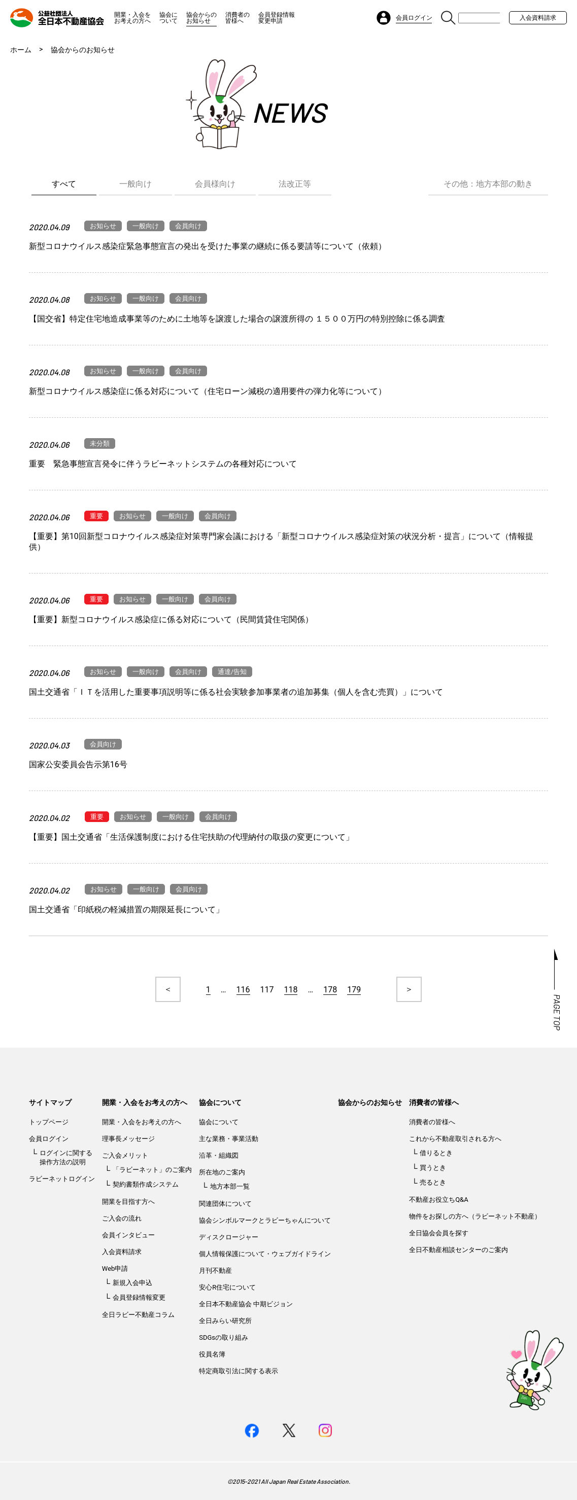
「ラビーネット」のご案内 (152, 1169)
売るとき (433, 1182)
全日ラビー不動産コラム (138, 1314)
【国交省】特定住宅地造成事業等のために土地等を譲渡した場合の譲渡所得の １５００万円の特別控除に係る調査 (237, 319)
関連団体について (225, 1203)
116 (243, 989)
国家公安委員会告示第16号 (78, 764)
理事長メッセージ (128, 1138)
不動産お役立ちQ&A (438, 1199)
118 (291, 989)
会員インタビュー (128, 1235)
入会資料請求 (538, 17)
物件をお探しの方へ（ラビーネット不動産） (475, 1216)
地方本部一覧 (230, 1186)
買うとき (433, 1167)
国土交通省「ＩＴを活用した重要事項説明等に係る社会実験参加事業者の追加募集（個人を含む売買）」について (236, 692)
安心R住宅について (227, 1287)
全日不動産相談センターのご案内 (458, 1250)
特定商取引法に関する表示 (238, 1371)
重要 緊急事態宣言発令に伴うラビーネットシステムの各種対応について (163, 464)
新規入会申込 (132, 1283)
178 (330, 989)
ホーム (20, 50)
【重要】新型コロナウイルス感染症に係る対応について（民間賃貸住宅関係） (171, 619)
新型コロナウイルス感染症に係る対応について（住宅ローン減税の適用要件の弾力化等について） (207, 391)
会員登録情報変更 (139, 1297)
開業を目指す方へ (128, 1201)
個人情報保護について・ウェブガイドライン (265, 1254)
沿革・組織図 (219, 1155)
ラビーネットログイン (62, 1179)
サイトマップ (50, 1102)
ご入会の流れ (122, 1218)
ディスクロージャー (228, 1237)
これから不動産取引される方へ (455, 1138)
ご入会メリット (125, 1155)
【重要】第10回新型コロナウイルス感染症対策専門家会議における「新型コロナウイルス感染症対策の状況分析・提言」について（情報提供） (281, 541)
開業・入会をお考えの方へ (132, 17)
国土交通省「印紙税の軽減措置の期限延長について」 (126, 909)
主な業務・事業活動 (228, 1138)
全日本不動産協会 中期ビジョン (246, 1304)
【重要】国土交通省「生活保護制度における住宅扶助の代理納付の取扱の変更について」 (191, 837)
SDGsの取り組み (223, 1337)
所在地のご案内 (222, 1172)
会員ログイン (49, 1138)
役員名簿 (212, 1354)
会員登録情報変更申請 (276, 17)
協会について (168, 17)
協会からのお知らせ (201, 17)
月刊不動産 (215, 1270)
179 (354, 989)
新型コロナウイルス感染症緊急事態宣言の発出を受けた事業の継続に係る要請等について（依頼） (207, 246)
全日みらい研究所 (225, 1321)
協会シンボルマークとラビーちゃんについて (265, 1220)
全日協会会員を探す (438, 1233)
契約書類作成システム (146, 1184)
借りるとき (436, 1153)
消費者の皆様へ (237, 17)
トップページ (49, 1122)
